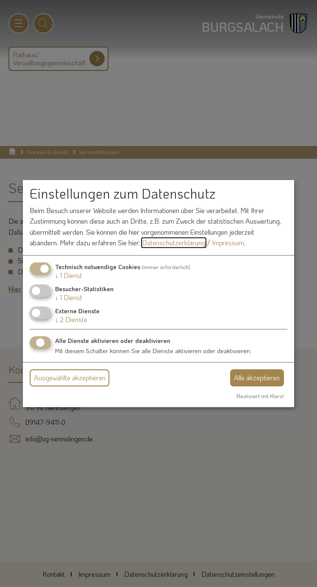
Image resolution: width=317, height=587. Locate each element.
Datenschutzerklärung (174, 243)
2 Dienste (71, 319)
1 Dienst (68, 275)
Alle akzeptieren (257, 377)
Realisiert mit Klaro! (260, 396)
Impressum (228, 243)
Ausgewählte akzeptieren (70, 377)
